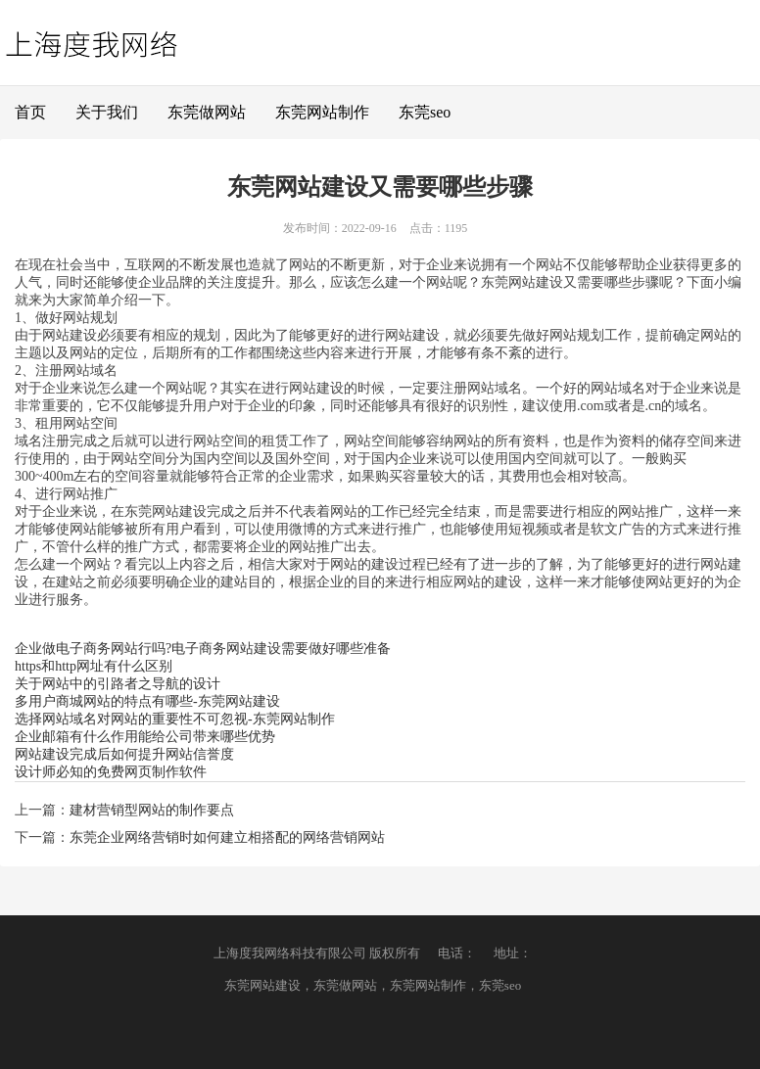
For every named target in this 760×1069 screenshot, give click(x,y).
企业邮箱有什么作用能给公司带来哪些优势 (145, 736)
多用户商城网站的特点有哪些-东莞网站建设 (147, 701)
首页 (30, 112)
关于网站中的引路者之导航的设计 (117, 683)
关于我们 (106, 112)
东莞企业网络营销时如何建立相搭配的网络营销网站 (227, 837)
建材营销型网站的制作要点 (152, 810)
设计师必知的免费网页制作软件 (111, 772)
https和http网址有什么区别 (93, 666)
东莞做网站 (206, 112)
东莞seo (425, 112)
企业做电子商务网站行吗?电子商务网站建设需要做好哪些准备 (203, 648)
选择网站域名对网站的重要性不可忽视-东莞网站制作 (175, 719)
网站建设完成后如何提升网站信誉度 (124, 754)
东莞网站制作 (322, 112)
